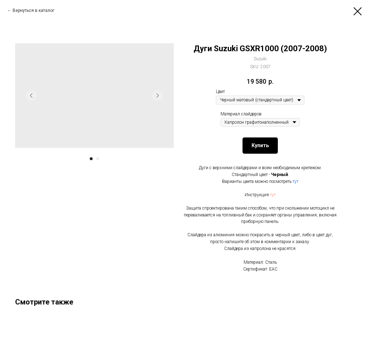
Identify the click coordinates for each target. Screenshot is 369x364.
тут (295, 181)
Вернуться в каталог (33, 10)
